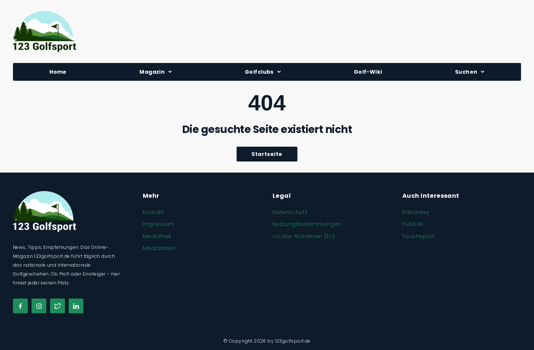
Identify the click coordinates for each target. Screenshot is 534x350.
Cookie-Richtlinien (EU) (304, 236)
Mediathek (157, 236)
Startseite (266, 154)
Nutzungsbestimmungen (307, 224)
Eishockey (416, 212)
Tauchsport (418, 236)
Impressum (159, 224)
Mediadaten (160, 248)
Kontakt (153, 212)
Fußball (412, 224)
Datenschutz (290, 212)
